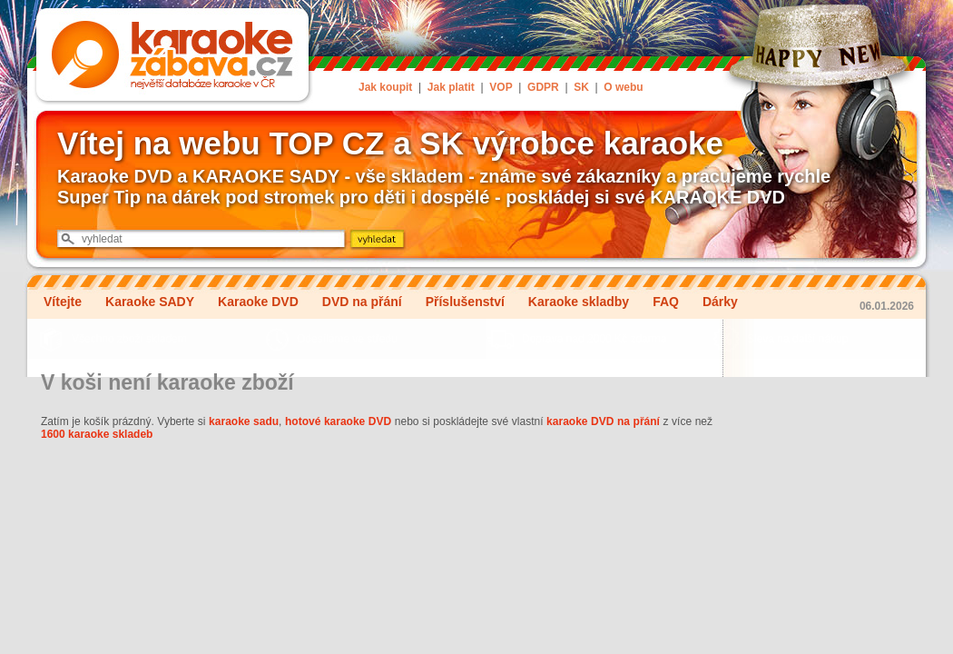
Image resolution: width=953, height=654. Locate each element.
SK (581, 87)
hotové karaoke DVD (338, 421)
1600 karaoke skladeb (96, 434)
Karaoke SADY (149, 301)
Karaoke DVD (258, 301)
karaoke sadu (244, 421)
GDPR (543, 87)
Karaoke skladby (578, 301)
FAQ (666, 301)
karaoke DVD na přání (603, 421)
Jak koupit (385, 87)
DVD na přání (362, 301)
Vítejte (63, 301)
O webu (623, 87)
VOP (500, 87)
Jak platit (451, 87)
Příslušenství (465, 301)
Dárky (720, 301)
